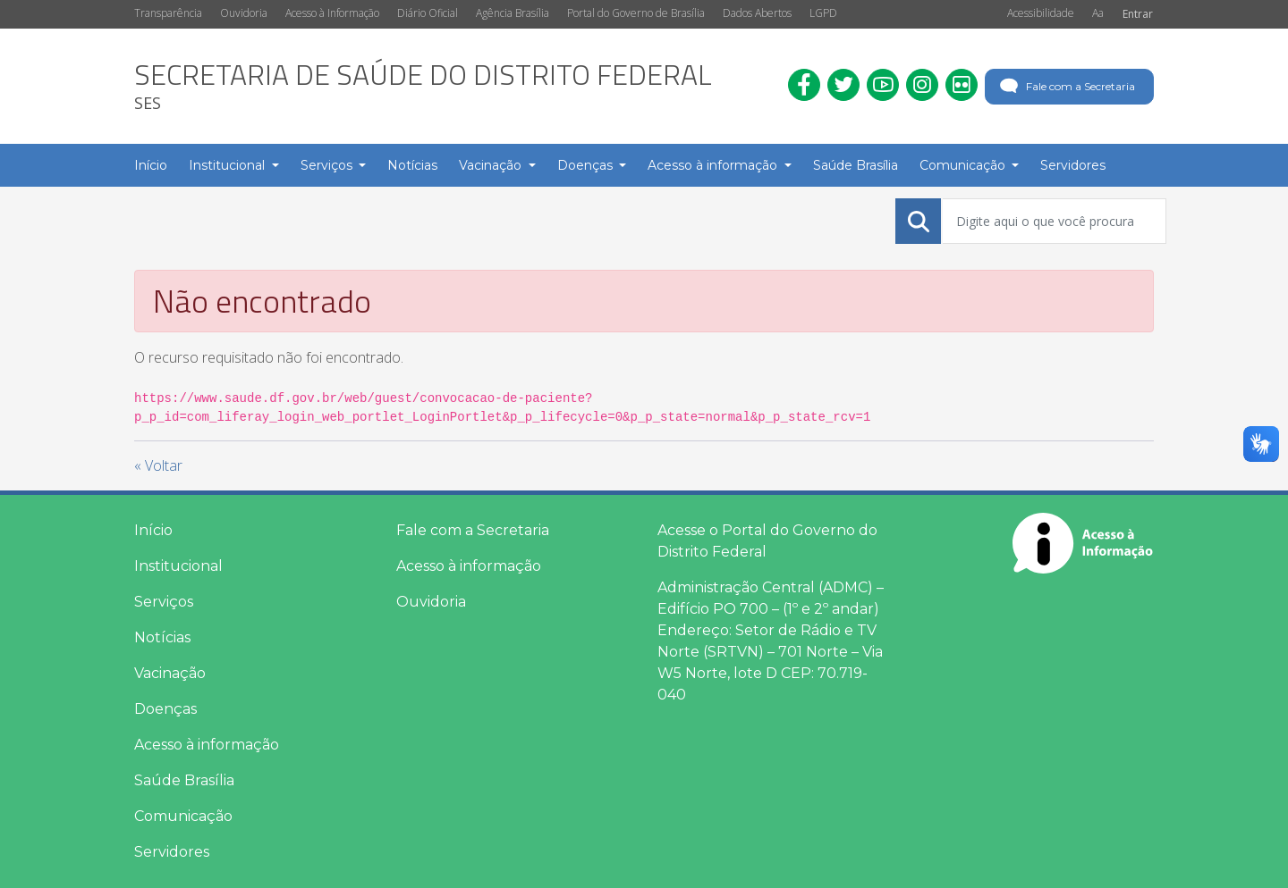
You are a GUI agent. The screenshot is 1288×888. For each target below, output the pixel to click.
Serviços (163, 601)
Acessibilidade (1040, 13)
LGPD (823, 13)
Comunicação (183, 816)
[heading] (423, 86)
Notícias (162, 637)
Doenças (165, 708)
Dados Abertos (757, 13)
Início (153, 530)
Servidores (171, 851)
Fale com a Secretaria (1065, 86)
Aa (1098, 13)
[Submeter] (918, 222)
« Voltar (158, 465)
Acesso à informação (206, 744)
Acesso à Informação (332, 13)
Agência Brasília (512, 13)
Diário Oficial (427, 13)
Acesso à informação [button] (714, 165)
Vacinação (170, 673)
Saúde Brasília (184, 780)
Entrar (1138, 13)
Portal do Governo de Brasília (636, 13)
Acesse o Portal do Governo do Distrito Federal (767, 541)
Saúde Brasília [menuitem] (855, 165)
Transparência (168, 13)
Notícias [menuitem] (412, 165)
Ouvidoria (243, 13)
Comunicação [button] (964, 165)
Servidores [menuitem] (1073, 165)
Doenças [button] (586, 165)
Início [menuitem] (150, 165)
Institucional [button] (228, 165)
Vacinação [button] (492, 165)
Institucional (178, 565)
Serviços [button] (328, 165)
